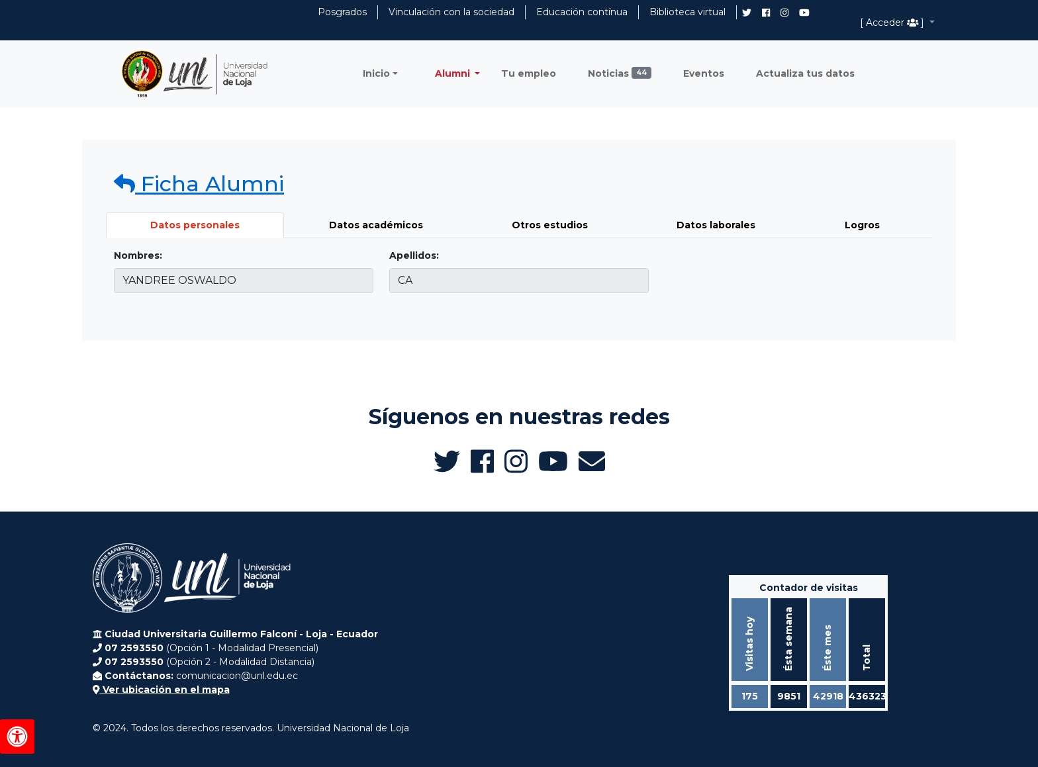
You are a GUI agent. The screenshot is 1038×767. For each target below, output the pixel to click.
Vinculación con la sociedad (451, 12)
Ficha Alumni (199, 184)
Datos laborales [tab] (716, 225)
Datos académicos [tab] (376, 225)
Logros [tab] (862, 225)
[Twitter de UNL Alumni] (747, 14)
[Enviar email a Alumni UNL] (591, 461)
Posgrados (342, 12)
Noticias (619, 73)
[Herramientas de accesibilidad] (17, 736)
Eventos (703, 73)
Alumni (454, 73)
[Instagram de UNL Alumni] (784, 12)
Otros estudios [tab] (550, 225)
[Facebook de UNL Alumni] (766, 12)
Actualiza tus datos (805, 73)
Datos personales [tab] (195, 225)
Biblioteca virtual (687, 12)
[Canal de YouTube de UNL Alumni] (804, 12)
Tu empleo (528, 73)
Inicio (376, 73)
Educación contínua (582, 12)
